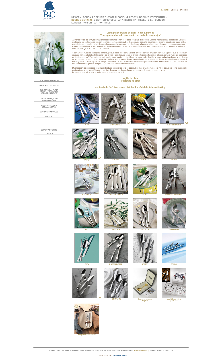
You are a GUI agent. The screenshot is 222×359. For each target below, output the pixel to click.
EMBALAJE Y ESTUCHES (49, 85)
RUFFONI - (88, 22)
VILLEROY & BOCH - (137, 17)
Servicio (169, 350)
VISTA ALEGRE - (117, 17)
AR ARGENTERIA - (127, 20)
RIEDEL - (142, 20)
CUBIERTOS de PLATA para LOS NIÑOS (49, 99)
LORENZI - (76, 22)
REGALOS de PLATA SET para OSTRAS (49, 106)
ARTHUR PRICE (102, 22)
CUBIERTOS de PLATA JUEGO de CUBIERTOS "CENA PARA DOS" (49, 92)
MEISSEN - (77, 17)
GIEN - (151, 20)
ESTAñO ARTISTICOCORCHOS (49, 132)
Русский (184, 10)
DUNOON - (160, 20)
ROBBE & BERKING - (82, 20)
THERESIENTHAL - (157, 17)
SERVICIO (49, 117)
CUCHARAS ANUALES (49, 112)
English (174, 10)
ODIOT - (98, 20)
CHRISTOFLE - (110, 20)
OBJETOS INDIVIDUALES (49, 80)
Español (165, 10)
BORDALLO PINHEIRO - (95, 17)
